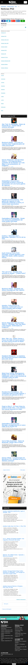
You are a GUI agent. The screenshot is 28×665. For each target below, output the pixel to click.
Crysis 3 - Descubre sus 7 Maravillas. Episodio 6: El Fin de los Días (14, 237)
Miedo (2, 103)
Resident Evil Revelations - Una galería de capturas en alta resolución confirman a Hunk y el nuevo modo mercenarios (13, 202)
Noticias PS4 (3, 36)
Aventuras (3, 78)
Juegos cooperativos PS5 (6, 630)
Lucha (2, 100)
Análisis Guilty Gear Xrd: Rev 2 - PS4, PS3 (14, 526)
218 (12, 166)
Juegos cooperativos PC (6, 640)
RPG (2, 110)
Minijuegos (3, 107)
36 (12, 205)
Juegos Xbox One (19, 634)
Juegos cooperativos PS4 (6, 631)
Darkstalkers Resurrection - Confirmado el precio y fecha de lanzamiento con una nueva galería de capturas (13, 183)
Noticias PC (3, 32)
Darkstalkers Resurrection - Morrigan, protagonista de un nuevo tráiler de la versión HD (14, 425)
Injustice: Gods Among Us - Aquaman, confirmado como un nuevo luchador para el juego (12, 307)
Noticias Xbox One (5, 39)
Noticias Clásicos (4, 67)
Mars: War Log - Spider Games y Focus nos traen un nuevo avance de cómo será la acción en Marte (13, 340)
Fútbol (2, 96)
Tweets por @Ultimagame (6, 609)
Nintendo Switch (18, 629)
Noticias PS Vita (4, 57)
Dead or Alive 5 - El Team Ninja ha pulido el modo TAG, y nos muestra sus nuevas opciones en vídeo (13, 407)
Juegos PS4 (17, 632)
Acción (2, 75)
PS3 (2, 27)
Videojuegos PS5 (19, 630)
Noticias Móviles (4, 64)
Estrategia (3, 93)
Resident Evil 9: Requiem (20, 641)
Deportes (3, 85)
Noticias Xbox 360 (4, 43)
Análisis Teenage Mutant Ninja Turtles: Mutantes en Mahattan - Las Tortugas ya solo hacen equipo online (13, 572)
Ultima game (6, 603)
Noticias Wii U (4, 50)
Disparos (3, 89)
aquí (26, 662)
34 (12, 443)
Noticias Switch (4, 46)
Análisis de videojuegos (20, 599)
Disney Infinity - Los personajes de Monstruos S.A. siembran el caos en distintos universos (14, 459)
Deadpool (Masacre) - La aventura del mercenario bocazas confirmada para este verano (14, 357)
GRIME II (17, 642)
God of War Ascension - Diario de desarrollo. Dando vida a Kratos (13, 441)
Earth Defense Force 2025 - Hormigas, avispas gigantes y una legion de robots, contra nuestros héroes (13, 255)
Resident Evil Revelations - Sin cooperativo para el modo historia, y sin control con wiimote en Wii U (14, 393)
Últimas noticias (18, 627)
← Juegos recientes (6, 469)
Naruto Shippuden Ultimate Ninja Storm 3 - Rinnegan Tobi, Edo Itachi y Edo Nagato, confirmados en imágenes (13, 325)
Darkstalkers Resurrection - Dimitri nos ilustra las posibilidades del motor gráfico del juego (13, 220)
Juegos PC (17, 636)
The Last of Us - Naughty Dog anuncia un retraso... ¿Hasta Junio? (14, 272)
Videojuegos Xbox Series (20, 633)
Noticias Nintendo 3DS (5, 60)
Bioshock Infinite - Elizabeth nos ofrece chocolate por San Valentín (13, 289)
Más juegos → (23, 469)
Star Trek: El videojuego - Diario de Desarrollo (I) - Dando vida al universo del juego (13, 125)
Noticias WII (3, 53)
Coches (2, 82)
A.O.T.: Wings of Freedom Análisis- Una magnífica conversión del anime (13, 539)
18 (12, 378)
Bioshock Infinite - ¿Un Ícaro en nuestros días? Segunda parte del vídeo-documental (13, 144)
